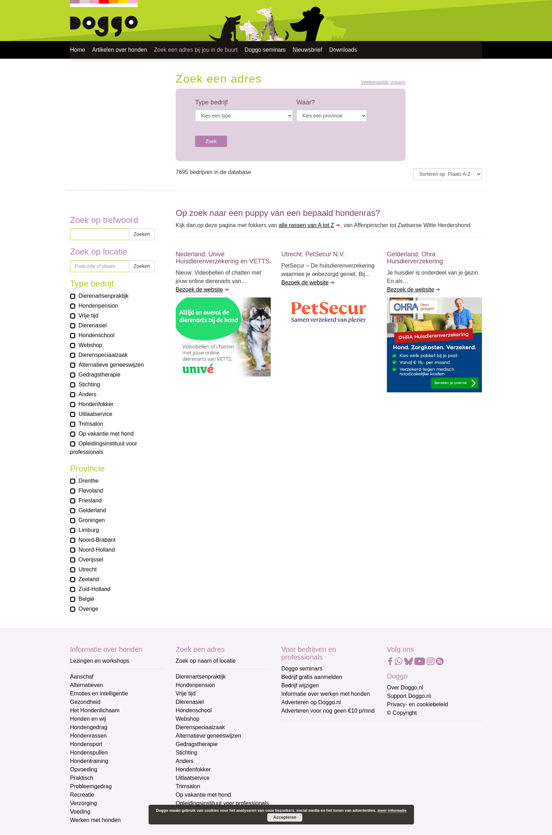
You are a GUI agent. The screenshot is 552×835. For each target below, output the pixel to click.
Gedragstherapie (197, 744)
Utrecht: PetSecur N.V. (313, 254)
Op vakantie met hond (203, 795)
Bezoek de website (199, 290)
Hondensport (86, 744)
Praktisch (81, 778)
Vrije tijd (185, 693)
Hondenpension (195, 685)
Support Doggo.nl (409, 696)
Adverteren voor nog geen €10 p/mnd (328, 711)
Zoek (211, 141)
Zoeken (141, 234)
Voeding (80, 812)
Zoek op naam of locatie (206, 661)
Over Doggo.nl (405, 688)
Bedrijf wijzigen (300, 685)
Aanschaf (82, 677)
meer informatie (392, 810)
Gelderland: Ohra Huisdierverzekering (415, 258)
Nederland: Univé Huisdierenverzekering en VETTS (223, 258)
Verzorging (83, 803)
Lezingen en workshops (99, 661)
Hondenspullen (89, 753)
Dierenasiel (190, 702)
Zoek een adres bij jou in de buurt (195, 50)
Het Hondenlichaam (95, 710)
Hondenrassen (88, 736)
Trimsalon (188, 786)
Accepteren (284, 817)
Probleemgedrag (91, 786)
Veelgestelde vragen (383, 82)
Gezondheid (85, 702)
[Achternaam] (331, 787)
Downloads (343, 50)
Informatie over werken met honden (325, 694)
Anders (185, 761)
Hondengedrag (88, 727)
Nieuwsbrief (307, 50)
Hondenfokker (193, 769)
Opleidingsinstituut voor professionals (222, 803)
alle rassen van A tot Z (306, 225)
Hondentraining (89, 761)
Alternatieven (86, 685)
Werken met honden (95, 820)
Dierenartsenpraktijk (201, 677)
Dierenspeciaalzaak (200, 727)
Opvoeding (83, 769)
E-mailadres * (298, 729)
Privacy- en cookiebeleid (417, 704)
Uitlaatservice (192, 778)
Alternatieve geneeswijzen (208, 736)
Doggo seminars (265, 50)
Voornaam (294, 753)
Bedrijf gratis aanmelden (311, 677)
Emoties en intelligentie (99, 693)
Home (77, 50)
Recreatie (82, 795)
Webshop (187, 719)
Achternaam (296, 776)
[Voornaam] (331, 764)
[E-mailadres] (331, 740)
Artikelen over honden (119, 50)
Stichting (186, 753)
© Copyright (402, 713)
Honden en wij (88, 719)
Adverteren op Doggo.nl (311, 702)
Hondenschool (194, 710)
